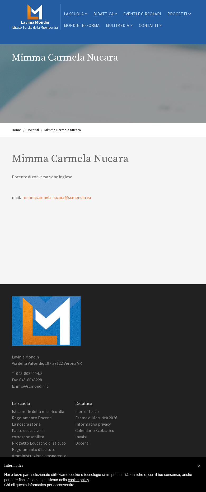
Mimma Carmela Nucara (62, 129)
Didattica (105, 13)
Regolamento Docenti (32, 417)
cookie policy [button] (78, 480)
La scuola (75, 13)
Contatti (150, 25)
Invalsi (81, 436)
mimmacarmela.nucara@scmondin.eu (56, 197)
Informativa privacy (93, 424)
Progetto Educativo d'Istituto (39, 443)
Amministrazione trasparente (39, 455)
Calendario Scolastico (94, 430)
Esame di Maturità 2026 (96, 417)
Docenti (33, 129)
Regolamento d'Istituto (33, 449)
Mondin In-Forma (82, 25)
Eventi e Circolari (142, 13)
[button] (199, 465)
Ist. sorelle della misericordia (38, 411)
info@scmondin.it (32, 386)
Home (16, 129)
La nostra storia (26, 424)
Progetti (179, 13)
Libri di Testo (87, 411)
